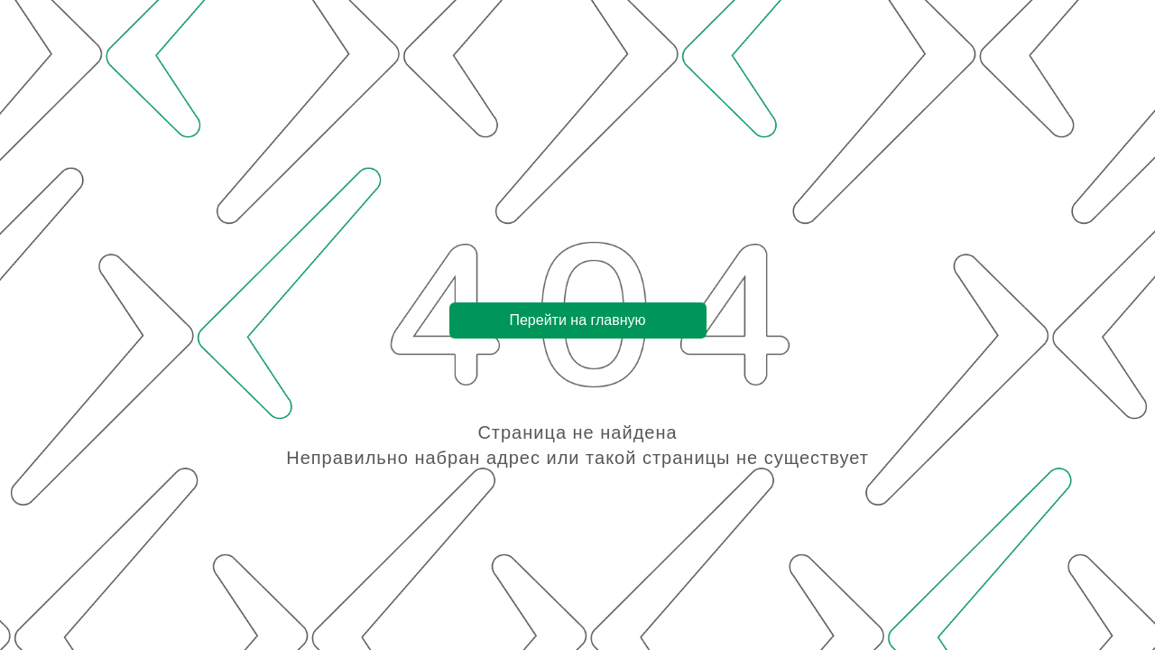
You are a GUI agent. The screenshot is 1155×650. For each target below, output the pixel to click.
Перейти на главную (577, 320)
